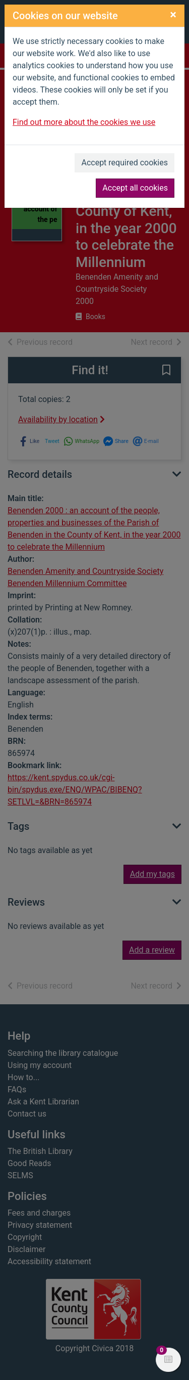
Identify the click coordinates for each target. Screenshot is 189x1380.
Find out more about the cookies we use (84, 122)
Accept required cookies (124, 162)
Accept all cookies (135, 188)
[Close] (173, 15)
